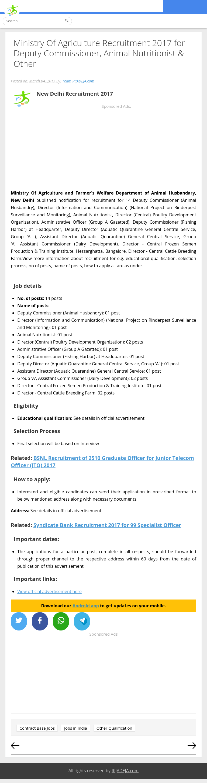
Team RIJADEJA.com (78, 81)
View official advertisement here (49, 591)
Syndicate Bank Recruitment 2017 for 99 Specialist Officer (107, 525)
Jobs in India (75, 728)
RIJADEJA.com (125, 771)
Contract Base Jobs (37, 728)
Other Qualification (114, 728)
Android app (86, 606)
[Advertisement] (103, 152)
